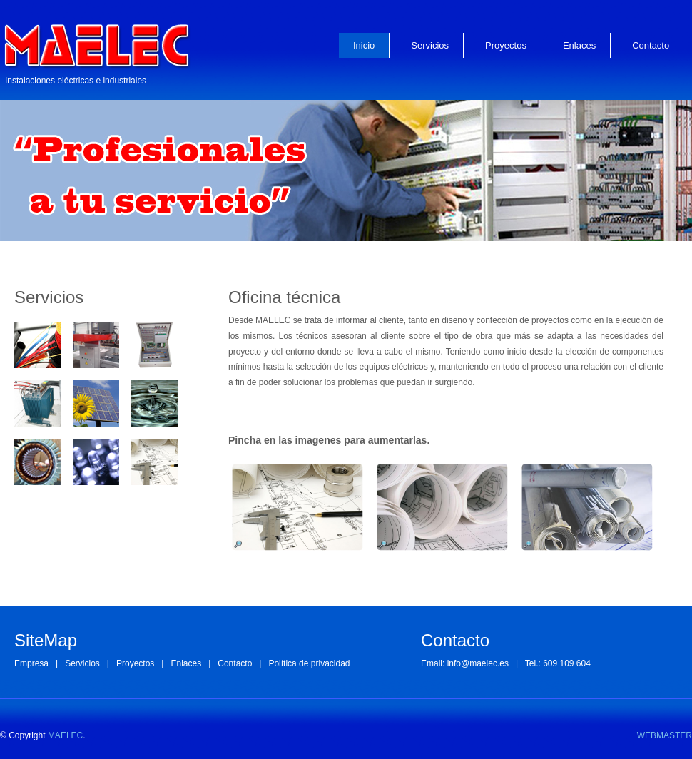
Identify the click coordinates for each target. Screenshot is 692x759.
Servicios (430, 45)
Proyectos (505, 45)
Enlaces (579, 45)
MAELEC (65, 735)
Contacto (650, 45)
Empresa (31, 663)
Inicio (364, 45)
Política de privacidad (309, 663)
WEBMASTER (664, 735)
